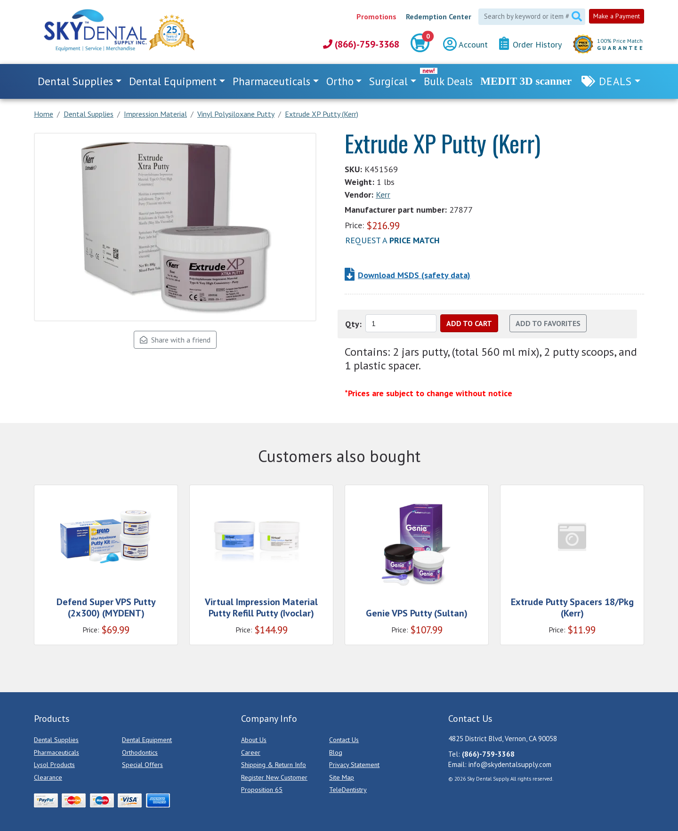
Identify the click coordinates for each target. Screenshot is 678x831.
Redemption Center (438, 16)
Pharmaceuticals (56, 752)
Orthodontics (140, 752)
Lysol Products (54, 764)
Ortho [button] (340, 81)
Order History (530, 44)
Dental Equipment (147, 739)
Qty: (353, 324)
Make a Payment (616, 16)
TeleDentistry (348, 789)
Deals (615, 81)
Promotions (376, 16)
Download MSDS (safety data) (414, 275)
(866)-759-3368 (361, 44)
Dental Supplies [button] (75, 81)
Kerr (383, 194)
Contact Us (344, 739)
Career (250, 752)
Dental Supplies (56, 739)
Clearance (48, 777)
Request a (392, 240)
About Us (253, 739)
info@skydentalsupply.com (509, 764)
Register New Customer (274, 777)
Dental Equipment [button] (173, 81)
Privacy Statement (354, 764)
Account (465, 44)
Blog (335, 752)
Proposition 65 (261, 789)
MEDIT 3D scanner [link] (526, 81)
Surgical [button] (388, 81)
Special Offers (142, 764)
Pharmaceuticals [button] (271, 81)
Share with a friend (175, 339)
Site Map (341, 777)
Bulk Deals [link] (448, 81)
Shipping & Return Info (273, 764)
